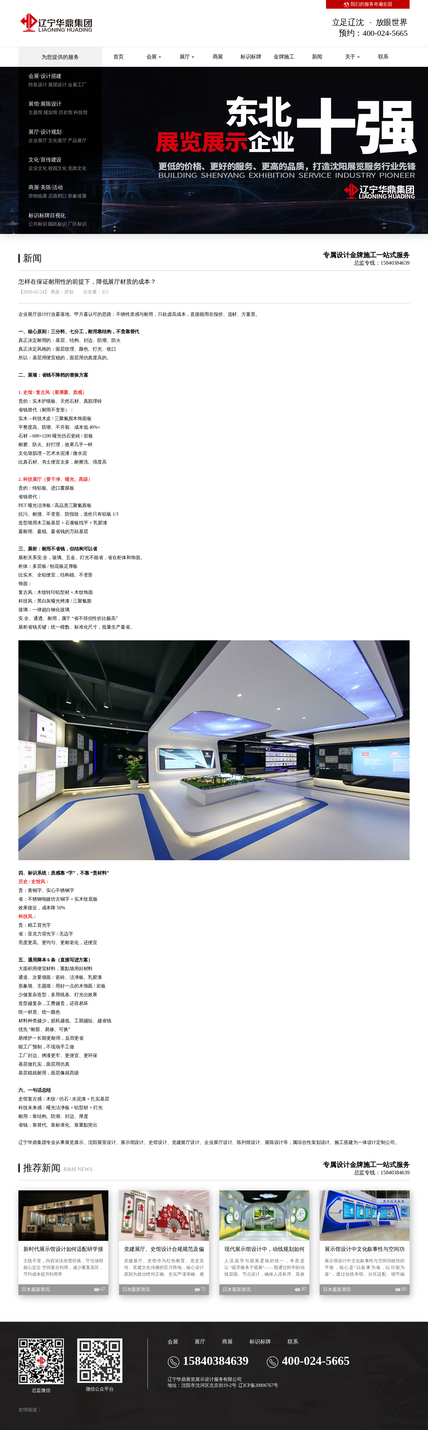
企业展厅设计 (32, 314)
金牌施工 (284, 56)
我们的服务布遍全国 (368, 4)
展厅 (187, 56)
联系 (383, 56)
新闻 (317, 56)
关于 (352, 56)
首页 (118, 56)
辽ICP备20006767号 (258, 1385)
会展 (154, 56)
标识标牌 (251, 56)
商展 (218, 56)
